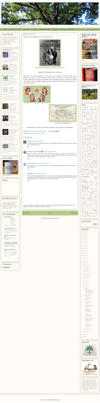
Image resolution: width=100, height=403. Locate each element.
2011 (85, 334)
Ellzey (90, 135)
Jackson (96, 153)
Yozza (88, 216)
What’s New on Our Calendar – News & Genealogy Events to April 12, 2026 (11, 231)
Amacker (88, 109)
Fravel (92, 139)
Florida (94, 138)
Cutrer (96, 131)
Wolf (86, 213)
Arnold (96, 110)
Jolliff (89, 155)
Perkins (96, 186)
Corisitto (91, 130)
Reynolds (85, 192)
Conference (95, 128)
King (94, 156)
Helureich (86, 149)
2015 (85, 257)
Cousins (95, 130)
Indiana (83, 153)
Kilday (91, 156)
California (87, 125)
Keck (96, 155)
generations (95, 142)
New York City (92, 173)
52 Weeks (85, 107)
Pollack (96, 188)
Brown (33, 133)
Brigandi (95, 119)
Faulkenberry (94, 136)
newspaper (86, 176)
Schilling (91, 194)
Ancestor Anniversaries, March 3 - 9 (88, 325)
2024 (85, 236)
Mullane (92, 171)
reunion (89, 191)
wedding (94, 210)
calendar (83, 125)
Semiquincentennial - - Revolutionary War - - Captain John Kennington (13, 131)
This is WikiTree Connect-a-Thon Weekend (13, 254)
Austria (87, 112)
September (87, 274)
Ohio (91, 182)
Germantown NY (89, 144)
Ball (82, 113)
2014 (85, 260)
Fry (89, 141)
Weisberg (84, 212)
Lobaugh (89, 160)
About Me (62, 29)
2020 (85, 246)
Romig (83, 194)
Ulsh (94, 206)
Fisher (83, 138)
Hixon (96, 149)
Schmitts (95, 194)
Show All (16, 259)
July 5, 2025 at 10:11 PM (39, 173)
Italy (93, 153)
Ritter (91, 192)
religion (91, 189)
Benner (92, 113)
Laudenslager (84, 159)
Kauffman (93, 155)
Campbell (91, 125)
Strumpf (88, 201)
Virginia (83, 209)
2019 (85, 248)
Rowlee (87, 194)
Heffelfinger (94, 148)
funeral (95, 141)
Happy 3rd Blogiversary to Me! (13, 144)
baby (93, 112)
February (87, 329)
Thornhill (91, 203)
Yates (91, 215)
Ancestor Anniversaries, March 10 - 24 (88, 315)
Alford (83, 109)
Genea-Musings (8, 217)
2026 (85, 232)
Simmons (84, 197)
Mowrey (87, 171)
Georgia (83, 144)
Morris (96, 169)
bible (92, 114)
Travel (87, 205)
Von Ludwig (88, 209)
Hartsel (87, 148)
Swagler (95, 201)
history (93, 149)
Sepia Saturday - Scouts (88, 302)
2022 (85, 241)
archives (87, 110)
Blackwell (91, 116)
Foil (96, 138)
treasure (91, 205)
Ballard (85, 113)
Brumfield (85, 123)
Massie (83, 165)
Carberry (95, 125)
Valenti (86, 207)
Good (96, 145)
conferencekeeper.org (9, 228)
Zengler (94, 216)
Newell (96, 174)
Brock (83, 121)
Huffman (83, 152)
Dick (93, 133)
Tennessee (84, 203)
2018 (85, 250)
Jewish (86, 155)
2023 (85, 239)
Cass (86, 126)
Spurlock (92, 200)
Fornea (83, 139)
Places (19, 29)
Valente (83, 207)
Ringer (89, 192)
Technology (95, 202)
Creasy (86, 131)
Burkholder (95, 123)
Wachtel (92, 209)
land (96, 157)
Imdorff (96, 152)
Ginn (87, 145)
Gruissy (89, 147)
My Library (27, 29)
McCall (90, 165)
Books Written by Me (45, 29)
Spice (89, 200)
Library (86, 160)
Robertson (95, 192)
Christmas (84, 128)
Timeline (95, 203)
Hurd (92, 152)
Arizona (92, 110)
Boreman (95, 117)
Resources (55, 29)
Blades (96, 116)
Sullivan (91, 201)
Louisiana (94, 160)
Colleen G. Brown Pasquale (34, 151)
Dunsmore (89, 134)
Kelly (83, 156)
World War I (91, 213)
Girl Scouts (42, 133)
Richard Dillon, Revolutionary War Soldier (13, 54)
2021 (85, 243)
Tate (90, 202)
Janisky (83, 155)
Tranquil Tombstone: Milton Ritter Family (89, 320)
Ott (96, 183)
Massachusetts (94, 163)
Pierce (90, 188)
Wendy (29, 141)
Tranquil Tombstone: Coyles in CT (89, 306)
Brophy (88, 121)
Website (35, 29)
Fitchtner (86, 138)
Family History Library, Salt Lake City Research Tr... (89, 291)
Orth (91, 183)
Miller (96, 167)
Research (84, 191)
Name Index (71, 29)
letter (83, 160)
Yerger (93, 215)
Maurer (86, 165)
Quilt (83, 189)
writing (87, 215)
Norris (90, 178)
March (86, 288)
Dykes (96, 134)
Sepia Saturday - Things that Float (13, 65)
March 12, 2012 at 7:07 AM (37, 141)
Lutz (87, 162)
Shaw (91, 195)
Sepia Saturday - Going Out (88, 295)
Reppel (96, 189)
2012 (85, 265)
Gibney (83, 145)
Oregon (83, 183)
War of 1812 (85, 210)
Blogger (58, 399)
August (86, 276)
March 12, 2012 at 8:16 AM (49, 151)
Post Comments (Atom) (53, 218)
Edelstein (86, 135)
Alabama (95, 107)
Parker (87, 185)
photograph (85, 188)
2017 (85, 253)
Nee (96, 171)
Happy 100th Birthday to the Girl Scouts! (88, 310)
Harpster (83, 148)
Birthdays (29, 133)
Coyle (83, 131)
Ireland (90, 153)
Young (96, 215)
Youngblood (84, 216)
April (86, 285)
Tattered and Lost (31, 163)
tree (94, 205)
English (93, 135)
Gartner (89, 142)
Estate (96, 135)
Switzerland (84, 202)
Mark (95, 162)
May (86, 283)
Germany (95, 144)
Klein (96, 156)
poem (93, 188)
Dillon (96, 133)
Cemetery (90, 126)
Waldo (96, 209)
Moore (92, 169)
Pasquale (91, 185)
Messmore (91, 166)
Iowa (86, 153)
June (86, 281)
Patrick (96, 185)
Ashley (83, 112)
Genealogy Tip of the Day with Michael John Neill (11, 243)
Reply (28, 146)
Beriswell (83, 114)
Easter (83, 135)
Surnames (12, 29)
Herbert (90, 149)
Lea (93, 159)
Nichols (95, 176)
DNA (83, 134)
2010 (85, 336)
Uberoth (87, 206)
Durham (92, 134)
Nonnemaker (84, 178)
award (90, 112)
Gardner (37, 133)
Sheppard (95, 195)
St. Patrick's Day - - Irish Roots (13, 76)
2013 (85, 262)
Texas (88, 203)
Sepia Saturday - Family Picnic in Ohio (12, 117)
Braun (91, 119)
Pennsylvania (85, 186)
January (87, 331)
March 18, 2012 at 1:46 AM (42, 163)
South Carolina (86, 198)
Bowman (83, 119)
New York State (87, 174)
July (86, 278)
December (87, 267)
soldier (95, 197)
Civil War (90, 128)
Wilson (83, 213)
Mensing (87, 166)
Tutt (96, 205)
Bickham (95, 114)
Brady (87, 119)
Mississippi (85, 169)
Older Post (74, 213)
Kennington (87, 156)
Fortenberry (88, 139)
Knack (83, 157)
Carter (83, 126)
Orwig (94, 183)
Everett (83, 136)
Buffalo (90, 123)
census (95, 126)
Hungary (88, 152)
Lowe (85, 162)
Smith (91, 197)
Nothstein (95, 180)
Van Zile (95, 207)
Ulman (91, 206)
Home (5, 29)
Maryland (88, 163)
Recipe (87, 189)
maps (93, 162)
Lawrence (90, 159)
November (87, 269)
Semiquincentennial (85, 195)
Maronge (83, 163)
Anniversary (93, 109)
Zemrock (90, 216)
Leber (96, 159)
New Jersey (84, 173)
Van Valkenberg (91, 207)
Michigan (92, 167)
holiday (86, 151)
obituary (85, 182)
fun (92, 141)
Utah (96, 206)
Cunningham (91, 131)
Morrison (84, 171)
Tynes (83, 206)
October (86, 271)
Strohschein (84, 201)
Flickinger (90, 138)
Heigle (83, 149)
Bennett (96, 113)
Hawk (90, 148)
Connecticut (85, 130)
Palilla (83, 185)
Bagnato (95, 112)
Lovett (83, 162)
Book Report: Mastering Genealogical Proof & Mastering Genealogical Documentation (10, 91)
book (91, 118)
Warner (90, 210)
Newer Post (26, 213)
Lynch (90, 162)
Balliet (89, 113)
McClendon (95, 165)
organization (87, 183)
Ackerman (91, 107)
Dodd (85, 134)
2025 (85, 234)
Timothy (83, 205)
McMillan (84, 166)
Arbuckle (83, 110)
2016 (85, 255)
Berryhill (88, 114)
